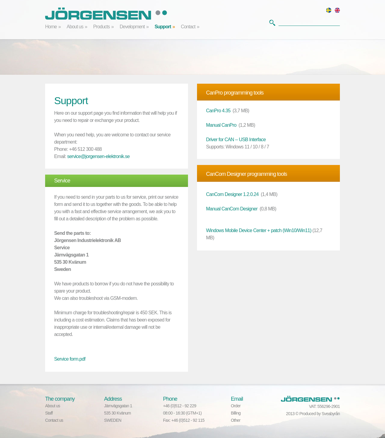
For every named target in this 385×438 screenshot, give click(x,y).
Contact (188, 26)
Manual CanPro (221, 125)
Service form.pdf (69, 359)
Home (51, 26)
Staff (49, 413)
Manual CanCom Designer (231, 208)
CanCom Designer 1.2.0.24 (232, 194)
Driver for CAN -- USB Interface (236, 139)
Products (101, 26)
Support (163, 26)
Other (235, 420)
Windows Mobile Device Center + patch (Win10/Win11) (258, 230)
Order (235, 405)
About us (75, 26)
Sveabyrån (331, 413)
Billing (235, 413)
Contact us (54, 420)
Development (132, 26)
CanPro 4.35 (218, 110)
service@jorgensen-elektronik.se (98, 156)
